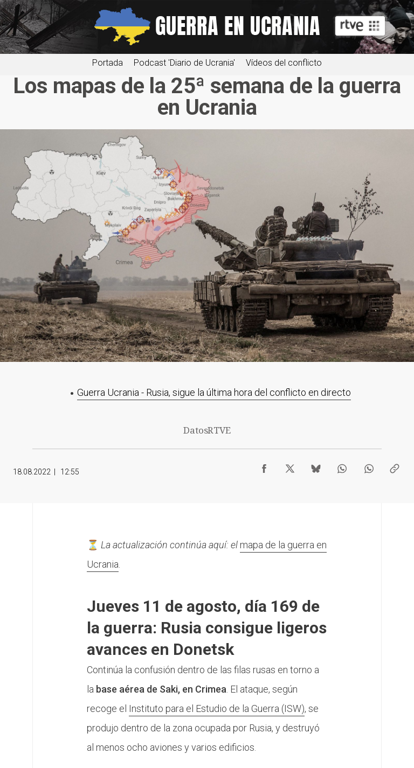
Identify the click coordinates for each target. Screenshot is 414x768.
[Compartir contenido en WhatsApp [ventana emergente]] (342, 466)
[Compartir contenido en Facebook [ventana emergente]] (264, 466)
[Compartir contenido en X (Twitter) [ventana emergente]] (290, 466)
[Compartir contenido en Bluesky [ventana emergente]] (316, 466)
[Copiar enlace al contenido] (395, 466)
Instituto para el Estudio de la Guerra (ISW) (217, 708)
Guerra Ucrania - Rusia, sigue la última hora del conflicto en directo (214, 392)
